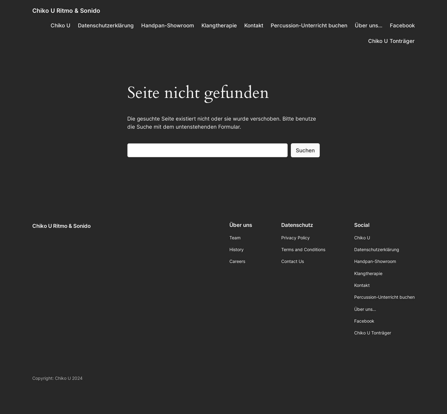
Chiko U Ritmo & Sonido (66, 10)
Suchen (305, 150)
